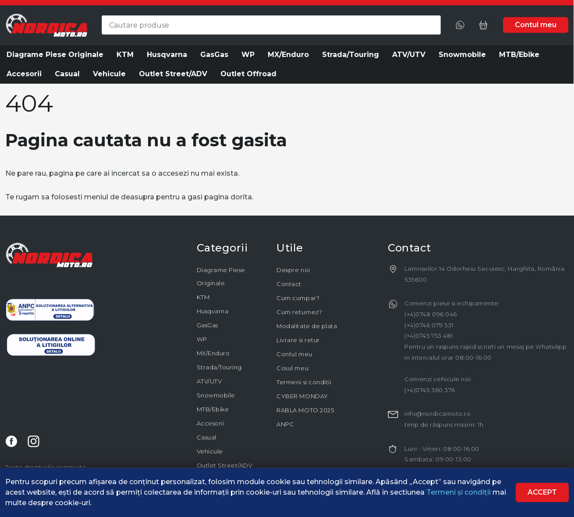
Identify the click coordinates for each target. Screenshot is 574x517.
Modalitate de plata (306, 325)
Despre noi (293, 269)
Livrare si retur (297, 339)
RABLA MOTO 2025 (305, 410)
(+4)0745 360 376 (429, 389)
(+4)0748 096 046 (430, 314)
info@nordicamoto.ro (437, 413)
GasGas (207, 325)
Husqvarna (213, 311)
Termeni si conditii (303, 382)
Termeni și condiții (459, 492)
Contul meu (294, 354)
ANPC (285, 424)
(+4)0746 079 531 (428, 325)
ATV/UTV (209, 381)
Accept (542, 492)
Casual (206, 437)
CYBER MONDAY (302, 396)
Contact (288, 283)
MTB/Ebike (213, 409)
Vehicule (210, 451)
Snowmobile (216, 395)
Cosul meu (292, 368)
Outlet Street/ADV (225, 465)
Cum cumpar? (297, 297)
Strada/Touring (219, 367)
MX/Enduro (213, 353)
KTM (203, 297)
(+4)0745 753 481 (428, 335)
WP (202, 339)
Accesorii (211, 423)
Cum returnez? (299, 311)
